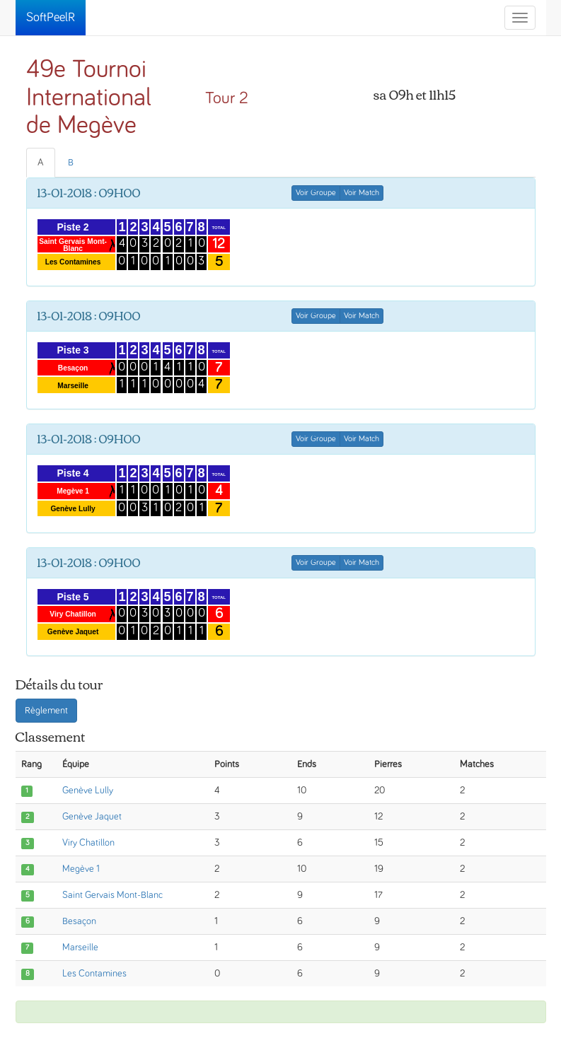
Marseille (80, 947)
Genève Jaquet (92, 817)
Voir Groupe (316, 193)
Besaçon (79, 921)
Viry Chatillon (88, 843)
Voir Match (361, 193)
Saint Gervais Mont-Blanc (112, 895)
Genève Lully (87, 790)
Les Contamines (94, 974)
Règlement (46, 711)
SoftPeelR (50, 17)
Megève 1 (81, 869)
